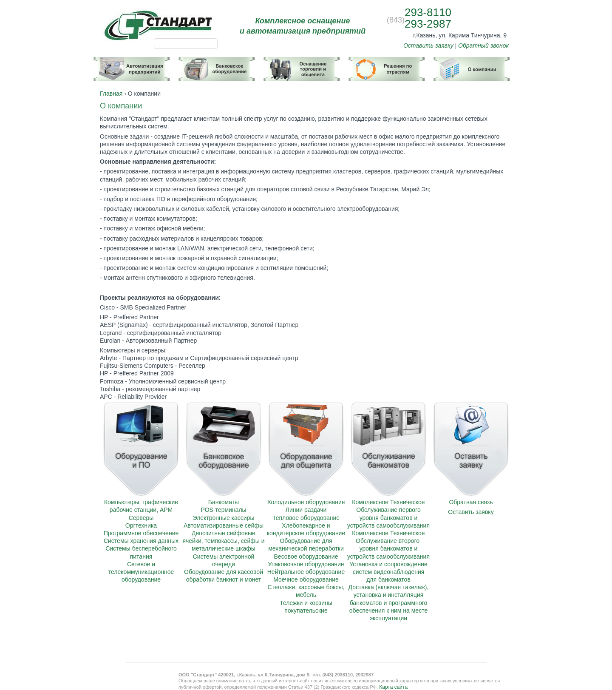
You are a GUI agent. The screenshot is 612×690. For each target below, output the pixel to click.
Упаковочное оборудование (306, 564)
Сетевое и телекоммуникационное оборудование (141, 572)
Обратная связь (471, 502)
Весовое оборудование (306, 556)
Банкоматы (223, 502)
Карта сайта (393, 687)
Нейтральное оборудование (306, 571)
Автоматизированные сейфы (224, 525)
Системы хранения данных (141, 540)
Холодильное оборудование (306, 502)
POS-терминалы (223, 509)
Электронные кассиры (224, 517)
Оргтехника (141, 525)
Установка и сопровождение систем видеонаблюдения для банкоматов (388, 572)
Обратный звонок (483, 45)
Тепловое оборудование (306, 517)
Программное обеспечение (141, 533)
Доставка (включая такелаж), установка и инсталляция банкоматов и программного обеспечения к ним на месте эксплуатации (388, 603)
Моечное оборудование (306, 579)
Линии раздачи (306, 509)
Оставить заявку (428, 45)
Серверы (141, 517)
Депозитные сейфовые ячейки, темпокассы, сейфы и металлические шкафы (223, 541)
